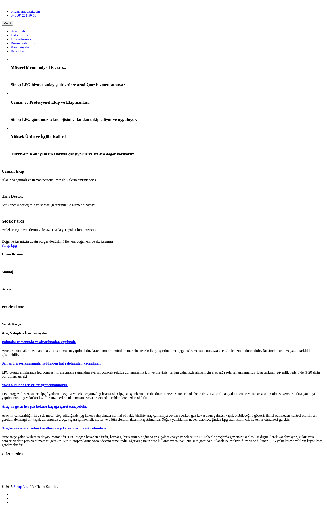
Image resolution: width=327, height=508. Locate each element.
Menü (7, 23)
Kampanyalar (20, 47)
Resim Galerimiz (23, 43)
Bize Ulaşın (19, 51)
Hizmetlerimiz (21, 39)
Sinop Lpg (9, 245)
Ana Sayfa (18, 31)
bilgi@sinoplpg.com (25, 11)
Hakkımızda (19, 35)
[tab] (163, 342)
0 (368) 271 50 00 (23, 15)
